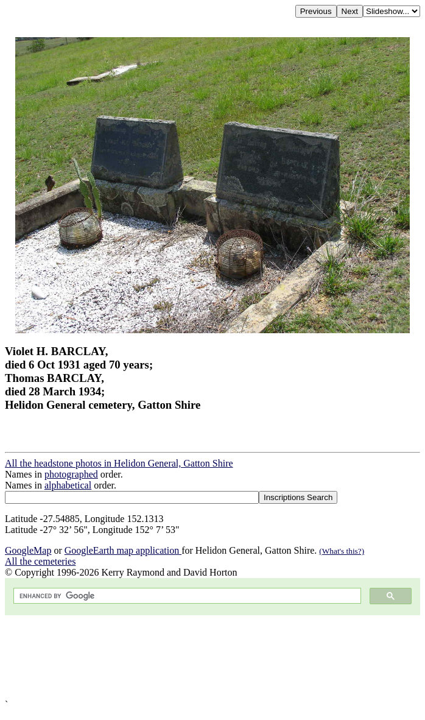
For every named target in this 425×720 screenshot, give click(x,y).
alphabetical (67, 485)
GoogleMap (28, 550)
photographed (71, 474)
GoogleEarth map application (123, 550)
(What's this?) (341, 551)
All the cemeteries (40, 561)
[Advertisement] (212, 657)
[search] (186, 596)
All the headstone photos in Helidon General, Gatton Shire (119, 463)
